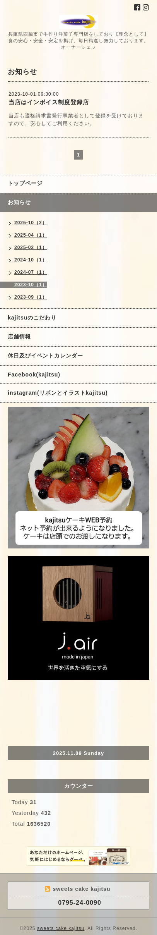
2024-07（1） (30, 272)
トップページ (25, 183)
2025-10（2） (30, 222)
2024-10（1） (30, 260)
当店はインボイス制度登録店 (49, 102)
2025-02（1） (30, 247)
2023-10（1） (30, 284)
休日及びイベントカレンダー (45, 355)
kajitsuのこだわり (32, 318)
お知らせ (19, 202)
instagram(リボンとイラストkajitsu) (58, 393)
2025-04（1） (30, 235)
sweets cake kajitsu (60, 928)
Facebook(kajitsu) (34, 374)
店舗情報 (19, 336)
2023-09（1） (30, 297)
